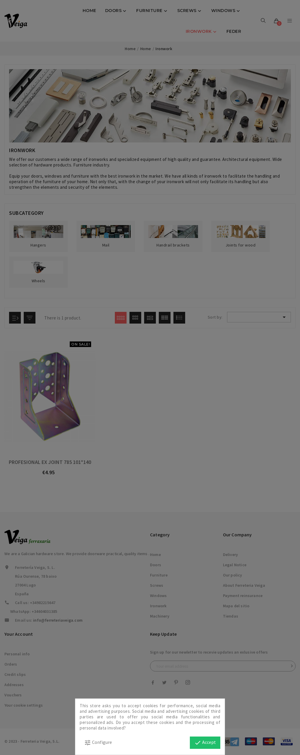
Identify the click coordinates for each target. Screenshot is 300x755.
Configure (98, 742)
